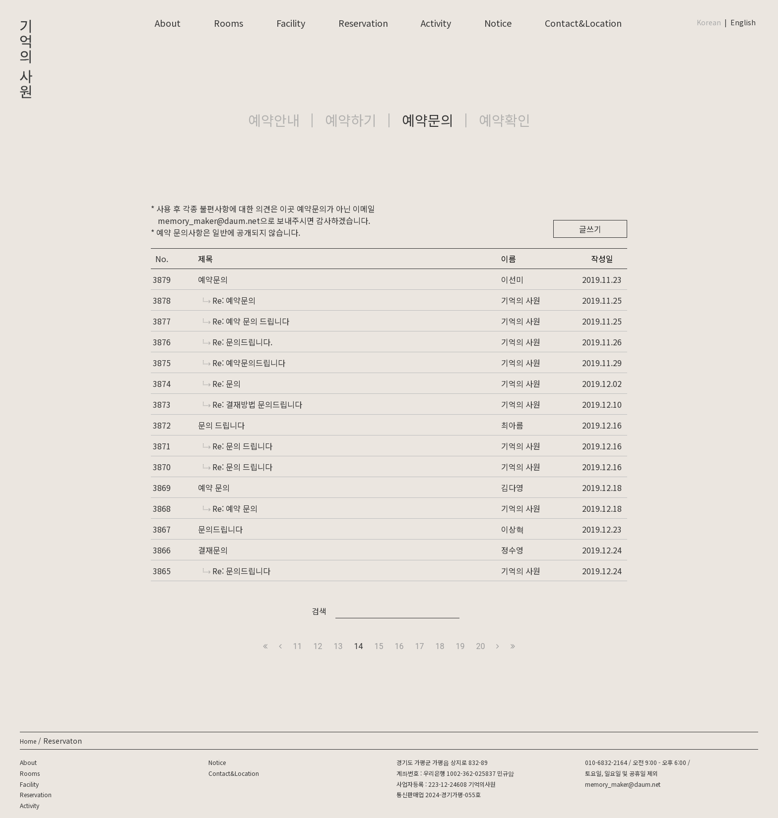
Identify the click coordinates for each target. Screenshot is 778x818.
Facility (290, 22)
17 (419, 646)
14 (358, 646)
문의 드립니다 (221, 425)
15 (379, 646)
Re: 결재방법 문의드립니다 (252, 404)
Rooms (228, 22)
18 (439, 646)
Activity (436, 22)
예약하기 (351, 120)
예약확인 (504, 120)
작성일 (602, 259)
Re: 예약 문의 (230, 508)
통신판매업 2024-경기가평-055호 (438, 794)
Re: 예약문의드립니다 (244, 362)
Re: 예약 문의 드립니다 (246, 321)
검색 (319, 611)
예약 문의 (214, 487)
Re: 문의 (222, 383)
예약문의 (428, 120)
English (743, 22)
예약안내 (274, 120)
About (168, 22)
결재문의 (213, 550)
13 (338, 646)
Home (28, 741)
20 (480, 646)
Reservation (363, 22)
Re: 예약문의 (229, 300)
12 (318, 646)
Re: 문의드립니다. (237, 341)
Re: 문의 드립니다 (237, 445)
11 (297, 646)
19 (459, 646)
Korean (709, 22)
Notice (498, 22)
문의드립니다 (220, 529)
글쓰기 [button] (590, 229)
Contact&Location (583, 22)
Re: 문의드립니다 (236, 570)
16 (399, 646)
